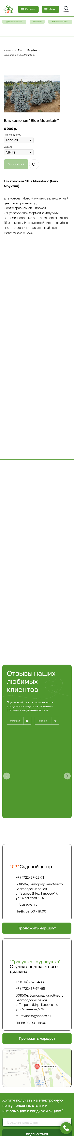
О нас (37, 1047)
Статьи (37, 1029)
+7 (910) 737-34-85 (30, 783)
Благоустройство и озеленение (37, 1051)
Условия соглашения (37, 1017)
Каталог (8, 50)
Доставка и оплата (37, 1009)
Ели (20, 50)
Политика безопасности (37, 1013)
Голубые (32, 50)
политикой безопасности (48, 949)
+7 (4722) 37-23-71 (30, 678)
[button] (60, 22)
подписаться (37, 934)
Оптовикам (37, 1021)
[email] (37, 923)
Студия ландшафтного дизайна (35, 767)
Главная (37, 1005)
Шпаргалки (37, 1025)
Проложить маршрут (37, 1077)
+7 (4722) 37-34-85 (30, 789)
